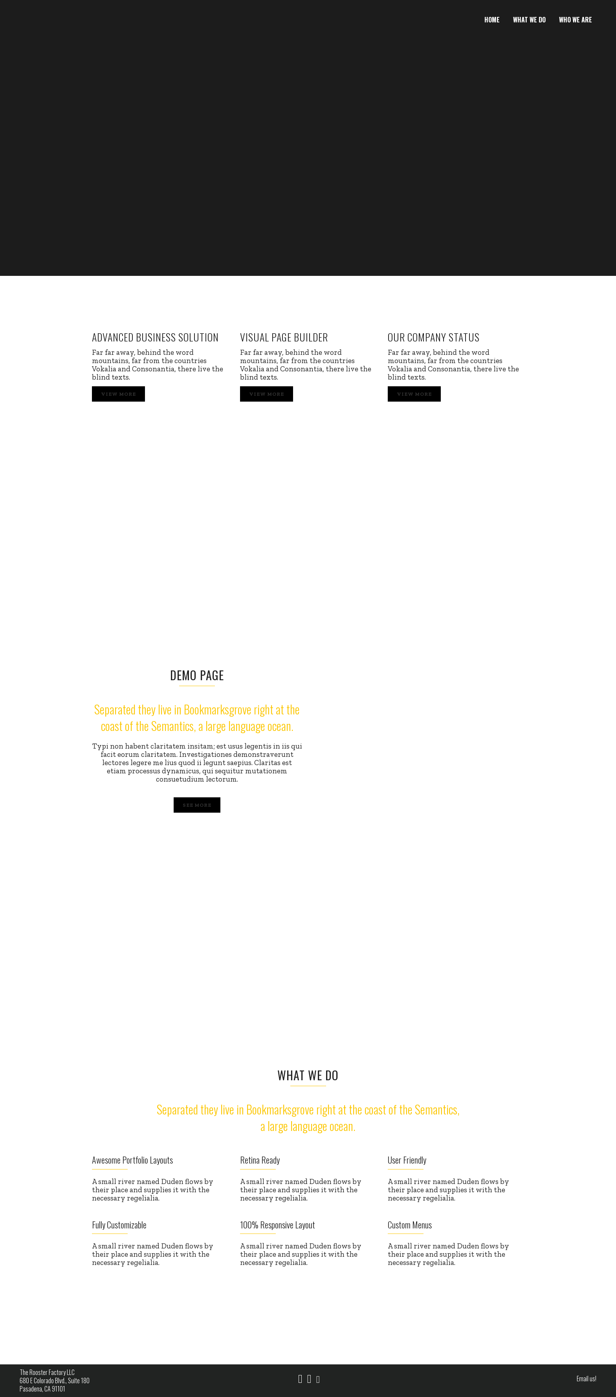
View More (118, 394)
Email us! (586, 1378)
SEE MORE (197, 805)
